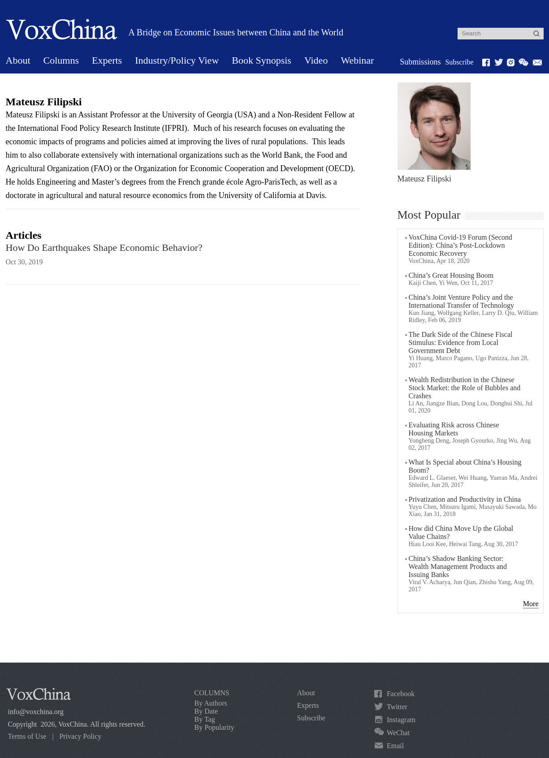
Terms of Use (27, 736)
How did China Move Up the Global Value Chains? (461, 532)
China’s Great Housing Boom (451, 275)
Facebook (401, 694)
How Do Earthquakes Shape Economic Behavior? (104, 247)
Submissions (420, 61)
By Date (206, 711)
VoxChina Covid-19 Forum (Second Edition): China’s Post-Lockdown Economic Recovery (460, 245)
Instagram (401, 720)
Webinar (357, 60)
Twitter (397, 707)
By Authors (211, 703)
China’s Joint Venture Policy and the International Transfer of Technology (461, 301)
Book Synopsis (261, 60)
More (531, 603)
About (18, 60)
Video (316, 60)
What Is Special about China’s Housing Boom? (465, 466)
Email (395, 745)
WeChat (398, 732)
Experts (107, 60)
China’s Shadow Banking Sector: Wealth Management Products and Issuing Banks (458, 566)
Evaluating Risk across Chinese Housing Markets (454, 429)
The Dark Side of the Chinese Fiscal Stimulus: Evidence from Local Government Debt (461, 342)
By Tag (205, 719)
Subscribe (459, 62)
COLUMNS (212, 693)
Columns (61, 60)
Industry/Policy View (177, 60)
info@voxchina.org (36, 711)
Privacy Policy (80, 736)
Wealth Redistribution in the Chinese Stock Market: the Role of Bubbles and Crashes (465, 388)
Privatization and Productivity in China (465, 499)
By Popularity (214, 727)
